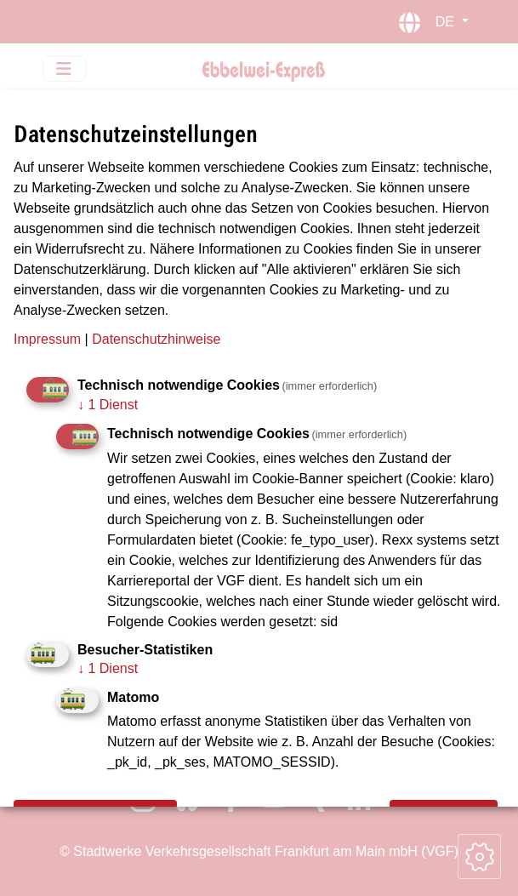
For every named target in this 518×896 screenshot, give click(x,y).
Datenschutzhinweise (156, 339)
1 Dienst (107, 404)
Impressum (47, 339)
